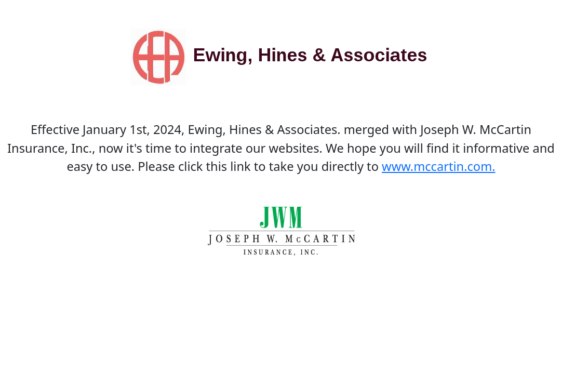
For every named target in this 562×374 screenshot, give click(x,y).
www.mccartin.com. (438, 166)
